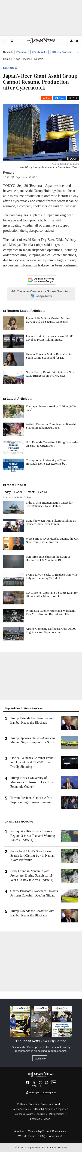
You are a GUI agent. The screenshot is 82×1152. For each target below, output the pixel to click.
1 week (18, 492)
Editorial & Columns (44, 1109)
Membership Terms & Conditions (46, 1131)
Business (46, 1104)
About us (19, 1131)
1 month (30, 492)
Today (7, 492)
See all (42, 492)
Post (48, 98)
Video (47, 1119)
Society (33, 1104)
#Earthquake (39, 52)
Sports (62, 1109)
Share (61, 98)
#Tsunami (21, 52)
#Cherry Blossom (62, 52)
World (58, 1104)
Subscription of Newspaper (41, 1092)
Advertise (55, 1136)
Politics (21, 1104)
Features (35, 1119)
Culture (41, 1114)
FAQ (42, 1136)
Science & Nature (23, 1114)
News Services (21, 1109)
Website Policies (27, 1136)
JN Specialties (56, 1114)
